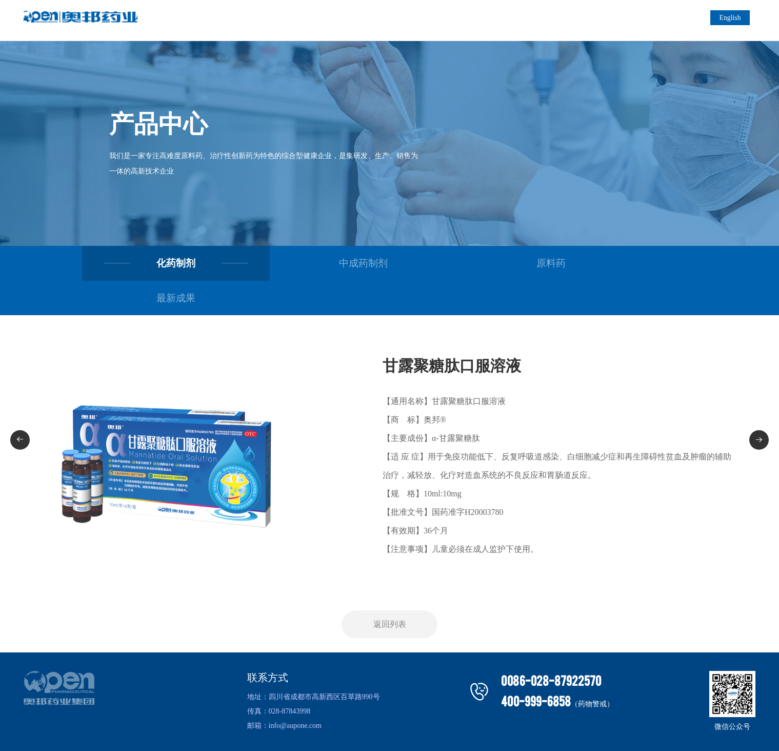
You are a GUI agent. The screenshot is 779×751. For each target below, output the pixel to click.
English (735, 20)
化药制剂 (158, 265)
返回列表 (389, 611)
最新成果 (620, 265)
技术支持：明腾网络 (487, 734)
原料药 (466, 265)
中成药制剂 (312, 265)
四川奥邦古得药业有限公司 (357, 734)
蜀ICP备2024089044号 (425, 734)
